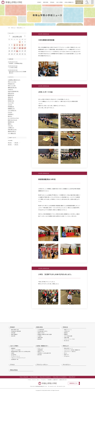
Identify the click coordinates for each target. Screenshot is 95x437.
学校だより (13, 27)
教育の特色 (45, 2)
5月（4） (16, 213)
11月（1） (16, 329)
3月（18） (16, 186)
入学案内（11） (11, 127)
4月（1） (9, 310)
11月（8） (16, 293)
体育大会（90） (11, 93)
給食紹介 (66, 377)
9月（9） (16, 223)
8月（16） (10, 268)
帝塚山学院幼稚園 (34, 421)
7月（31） (16, 239)
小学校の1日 (67, 375)
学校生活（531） (11, 83)
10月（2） (16, 316)
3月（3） (15, 299)
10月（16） (10, 180)
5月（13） (16, 241)
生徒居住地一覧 (14, 404)
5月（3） (16, 227)
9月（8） (16, 209)
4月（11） (10, 287)
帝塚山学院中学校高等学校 (45, 421)
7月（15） (16, 182)
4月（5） (9, 229)
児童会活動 (40, 382)
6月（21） (10, 270)
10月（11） (10, 223)
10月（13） (10, 281)
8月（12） (10, 196)
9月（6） (16, 295)
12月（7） (10, 221)
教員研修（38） (11, 122)
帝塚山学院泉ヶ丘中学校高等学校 (60, 421)
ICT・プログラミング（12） (13, 118)
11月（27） (17, 192)
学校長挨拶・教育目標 (16, 375)
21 (17, 51)
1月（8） (16, 260)
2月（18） (10, 187)
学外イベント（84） (12, 85)
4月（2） (9, 345)
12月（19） (10, 264)
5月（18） (16, 184)
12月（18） (10, 192)
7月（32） (16, 153)
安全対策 (13, 380)
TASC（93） (10, 125)
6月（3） (9, 308)
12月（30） (10, 164)
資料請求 (79, 3)
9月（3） (16, 331)
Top (9, 27)
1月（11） (16, 231)
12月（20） (10, 149)
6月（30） (10, 256)
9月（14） (17, 151)
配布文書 (40, 399)
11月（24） (17, 250)
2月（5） (9, 324)
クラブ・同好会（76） (12, 110)
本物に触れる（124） (12, 129)
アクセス (12, 409)
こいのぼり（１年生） (13, 67)
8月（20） (10, 254)
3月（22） (16, 272)
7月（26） (16, 167)
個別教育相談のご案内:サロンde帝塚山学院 (20, 396)
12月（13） (10, 279)
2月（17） (10, 173)
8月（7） (9, 225)
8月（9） (9, 182)
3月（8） (16, 171)
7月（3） (15, 297)
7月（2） (15, 318)
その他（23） (10, 89)
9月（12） (17, 252)
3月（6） (15, 345)
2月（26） (10, 144)
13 (14, 48)
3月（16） (16, 243)
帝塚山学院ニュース (68, 393)
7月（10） (16, 225)
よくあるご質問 (79, 1)
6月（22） (10, 184)
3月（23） (16, 200)
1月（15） (16, 144)
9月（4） (16, 352)
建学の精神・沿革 (15, 374)
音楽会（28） (10, 97)
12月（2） (10, 329)
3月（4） (15, 322)
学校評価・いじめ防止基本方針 (44, 397)
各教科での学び (41, 377)
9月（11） (17, 180)
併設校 (12, 397)
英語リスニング (41, 396)
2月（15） (10, 274)
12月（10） (10, 236)
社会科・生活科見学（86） (13, 91)
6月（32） (10, 169)
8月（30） (10, 167)
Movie (65, 397)
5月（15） (16, 285)
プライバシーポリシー (42, 409)
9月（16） (17, 194)
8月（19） (10, 239)
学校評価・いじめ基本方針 (53, 424)
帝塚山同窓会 (14, 414)
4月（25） (10, 200)
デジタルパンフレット (15, 400)
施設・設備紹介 (14, 379)
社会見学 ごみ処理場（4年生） (16, 63)
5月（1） (15, 320)
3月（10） (16, 287)
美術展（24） (10, 99)
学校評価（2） (11, 114)
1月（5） (16, 202)
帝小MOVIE (66, 385)
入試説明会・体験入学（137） (14, 80)
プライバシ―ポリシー (36, 424)
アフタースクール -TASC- (69, 383)
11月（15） (17, 264)
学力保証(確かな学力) (42, 375)
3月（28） (16, 142)
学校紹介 (39, 2)
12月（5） (10, 316)
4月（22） (10, 157)
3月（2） (9, 335)
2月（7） (9, 301)
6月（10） (10, 213)
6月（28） (10, 155)
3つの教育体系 (41, 374)
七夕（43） (10, 104)
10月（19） (10, 252)
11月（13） (16, 221)
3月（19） (16, 258)
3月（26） (16, 157)
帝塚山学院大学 (72, 421)
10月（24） (10, 165)
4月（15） (10, 171)
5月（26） (16, 155)
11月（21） (17, 149)
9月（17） (17, 165)
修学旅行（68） (11, 101)
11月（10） (17, 178)
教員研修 (40, 383)
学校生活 (52, 2)
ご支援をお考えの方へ (63, 424)
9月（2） (9, 318)
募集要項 (13, 393)
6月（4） (9, 343)
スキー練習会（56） (12, 133)
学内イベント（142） (12, 81)
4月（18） (10, 186)
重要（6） (10, 123)
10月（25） (10, 194)
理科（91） (10, 116)
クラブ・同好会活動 (68, 380)
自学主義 (13, 377)
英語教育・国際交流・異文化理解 (45, 379)
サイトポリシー (67, 409)
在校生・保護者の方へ (69, 2)
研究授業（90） (11, 106)
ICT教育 (39, 380)
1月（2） (15, 301)
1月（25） (16, 159)
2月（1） (15, 335)
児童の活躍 (66, 382)
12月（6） (10, 293)
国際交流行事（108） (12, 87)
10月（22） (10, 151)
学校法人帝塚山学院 (24, 421)
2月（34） (10, 159)
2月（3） (9, 312)
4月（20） (10, 142)
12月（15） (10, 178)
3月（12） (16, 214)
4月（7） (9, 243)
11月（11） (17, 207)
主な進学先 (13, 399)
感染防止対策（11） (12, 131)
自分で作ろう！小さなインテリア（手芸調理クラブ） (17, 72)
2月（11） (10, 216)
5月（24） (16, 270)
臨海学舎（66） (11, 95)
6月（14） (10, 227)
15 (20, 48)
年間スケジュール (68, 374)
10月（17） (10, 238)
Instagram (66, 400)
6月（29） (10, 198)
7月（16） (16, 254)
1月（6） (16, 173)
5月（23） (16, 169)
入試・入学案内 (59, 2)
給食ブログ (66, 399)
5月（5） (15, 308)
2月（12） (10, 202)
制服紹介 (66, 379)
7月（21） (16, 283)
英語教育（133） (11, 108)
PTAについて (40, 393)
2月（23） (10, 231)
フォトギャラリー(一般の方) (70, 396)
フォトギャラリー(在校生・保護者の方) (72, 394)
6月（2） (9, 299)
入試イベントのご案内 (16, 394)
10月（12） (10, 209)
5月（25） (16, 198)
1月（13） (16, 187)
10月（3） (10, 352)
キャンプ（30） (11, 102)
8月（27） (10, 153)
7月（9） (15, 211)
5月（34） (16, 256)
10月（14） (10, 266)
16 (22, 48)
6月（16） (10, 241)
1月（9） (16, 245)
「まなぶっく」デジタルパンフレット (18, 402)
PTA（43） (10, 112)
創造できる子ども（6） (12, 120)
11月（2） (16, 306)
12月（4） (10, 306)
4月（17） (10, 272)
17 (25, 48)
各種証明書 (40, 394)
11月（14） (17, 279)
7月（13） (16, 196)
